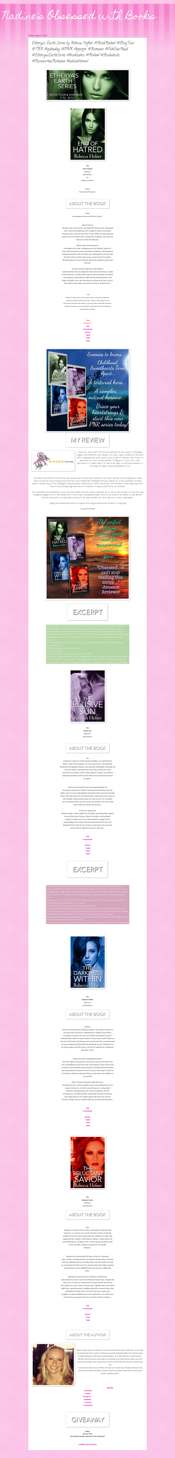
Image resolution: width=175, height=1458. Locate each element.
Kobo (88, 341)
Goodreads (88, 1405)
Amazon (87, 332)
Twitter (87, 1393)
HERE (90, 1434)
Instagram (87, 1396)
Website (110, 1388)
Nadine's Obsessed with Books (79, 17)
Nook (88, 338)
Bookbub (87, 1399)
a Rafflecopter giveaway (87, 1444)
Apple (88, 335)
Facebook (88, 1390)
